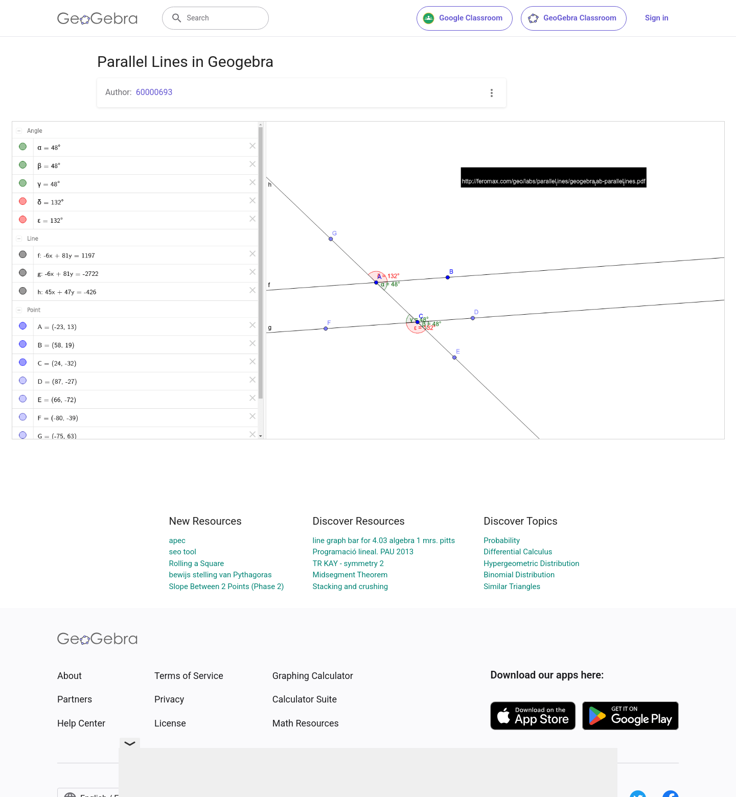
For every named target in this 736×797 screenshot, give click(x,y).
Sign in (657, 17)
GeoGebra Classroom (571, 18)
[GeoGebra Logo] (97, 18)
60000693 (154, 92)
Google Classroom (462, 18)
